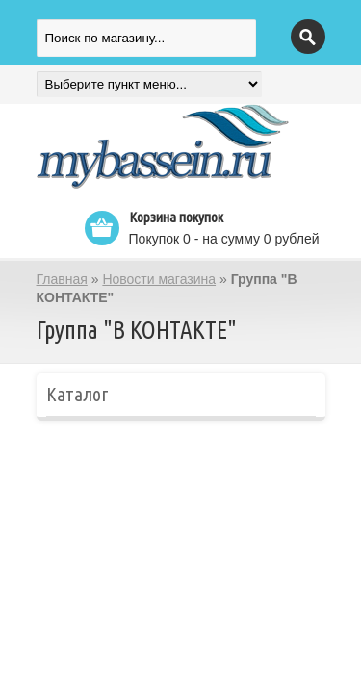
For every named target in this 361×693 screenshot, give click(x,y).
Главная (62, 279)
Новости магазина (159, 279)
